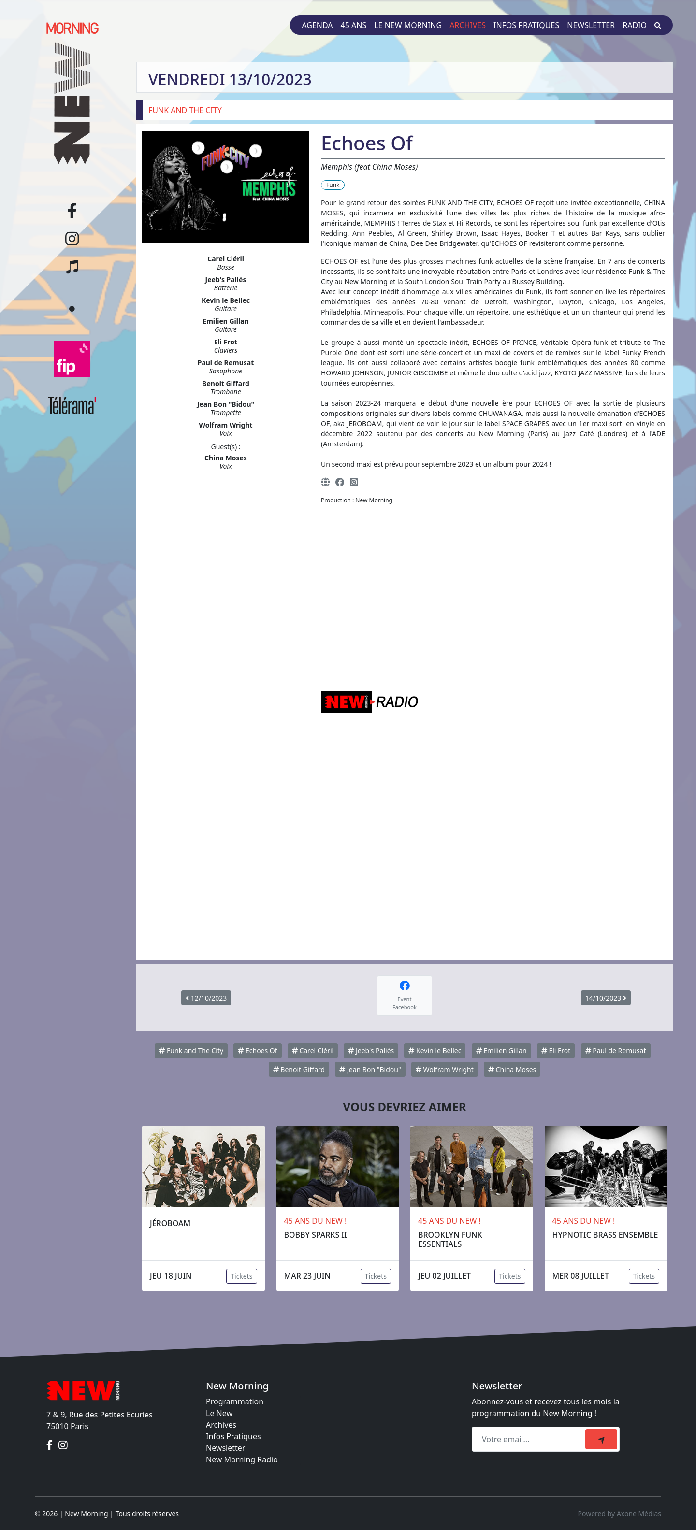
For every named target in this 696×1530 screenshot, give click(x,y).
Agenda (317, 25)
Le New (219, 1413)
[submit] (601, 1439)
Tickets (241, 1276)
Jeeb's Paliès (371, 1050)
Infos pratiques (526, 25)
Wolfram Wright (445, 1069)
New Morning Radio (242, 1459)
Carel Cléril (313, 1050)
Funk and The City (191, 1050)
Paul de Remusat (615, 1050)
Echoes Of (257, 1050)
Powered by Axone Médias (619, 1513)
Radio (635, 25)
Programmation (234, 1401)
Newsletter (591, 25)
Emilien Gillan (501, 1050)
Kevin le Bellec (434, 1050)
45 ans (354, 25)
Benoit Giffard (299, 1069)
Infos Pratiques (233, 1436)
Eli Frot (556, 1050)
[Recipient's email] (530, 1439)
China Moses (512, 1069)
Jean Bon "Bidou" (370, 1069)
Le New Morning (408, 25)
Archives (468, 25)
